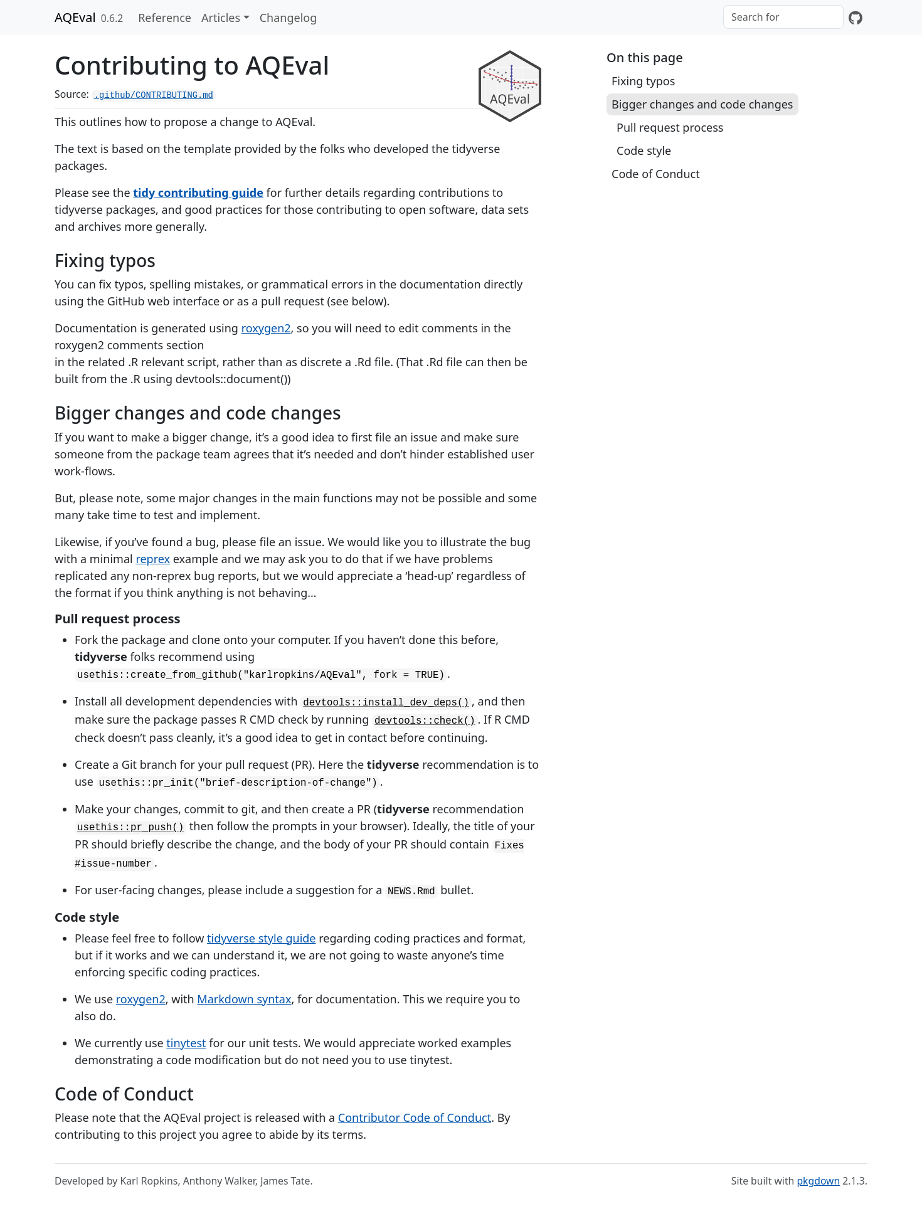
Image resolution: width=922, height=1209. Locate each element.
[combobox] (783, 17)
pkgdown (818, 1181)
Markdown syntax (244, 998)
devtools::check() (424, 721)
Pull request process (670, 127)
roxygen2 (266, 327)
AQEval (75, 17)
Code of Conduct (656, 173)
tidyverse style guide (261, 938)
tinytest (186, 1042)
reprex (152, 558)
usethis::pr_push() (130, 827)
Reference (164, 17)
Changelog (288, 17)
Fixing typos (643, 80)
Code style (644, 150)
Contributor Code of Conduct (414, 1117)
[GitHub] (855, 17)
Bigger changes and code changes (702, 104)
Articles (220, 17)
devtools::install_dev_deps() (386, 703)
